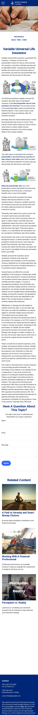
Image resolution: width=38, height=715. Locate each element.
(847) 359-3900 (11, 684)
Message (5, 445)
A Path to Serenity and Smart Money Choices (18, 514)
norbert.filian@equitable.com (11, 696)
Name (4, 421)
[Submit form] (6, 463)
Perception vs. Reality (14, 602)
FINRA (22, 706)
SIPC (26, 706)
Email (3, 433)
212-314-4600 (8, 706)
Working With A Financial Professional (16, 558)
